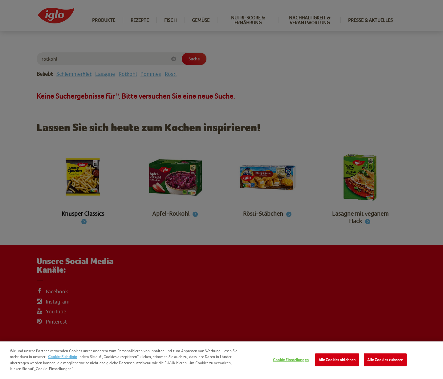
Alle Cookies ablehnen (337, 359)
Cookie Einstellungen (291, 359)
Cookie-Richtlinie (62, 356)
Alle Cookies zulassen (385, 359)
